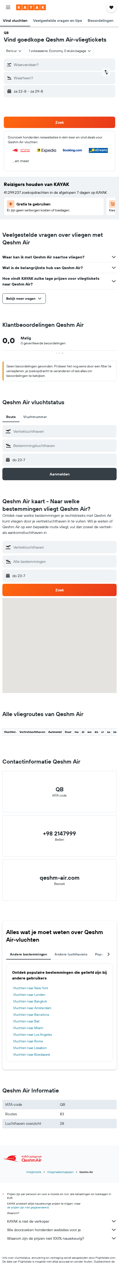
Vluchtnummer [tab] (35, 417)
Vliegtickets (33, 1172)
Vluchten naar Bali (26, 1021)
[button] (8, 7)
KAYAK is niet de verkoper (62, 1221)
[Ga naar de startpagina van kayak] (31, 7)
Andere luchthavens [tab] (71, 954)
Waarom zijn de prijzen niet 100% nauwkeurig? (62, 1238)
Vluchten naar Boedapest (31, 1054)
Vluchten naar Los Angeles (32, 1034)
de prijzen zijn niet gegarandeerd (28, 1207)
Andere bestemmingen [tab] (28, 954)
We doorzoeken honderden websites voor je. (62, 1230)
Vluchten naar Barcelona (31, 1014)
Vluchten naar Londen (29, 994)
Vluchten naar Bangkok (30, 1001)
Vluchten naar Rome (28, 1041)
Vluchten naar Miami (28, 1028)
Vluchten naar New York (30, 988)
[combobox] (14, 51)
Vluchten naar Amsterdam (32, 1008)
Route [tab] (11, 417)
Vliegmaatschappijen (60, 1172)
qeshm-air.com (60, 877)
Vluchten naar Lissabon (30, 1048)
